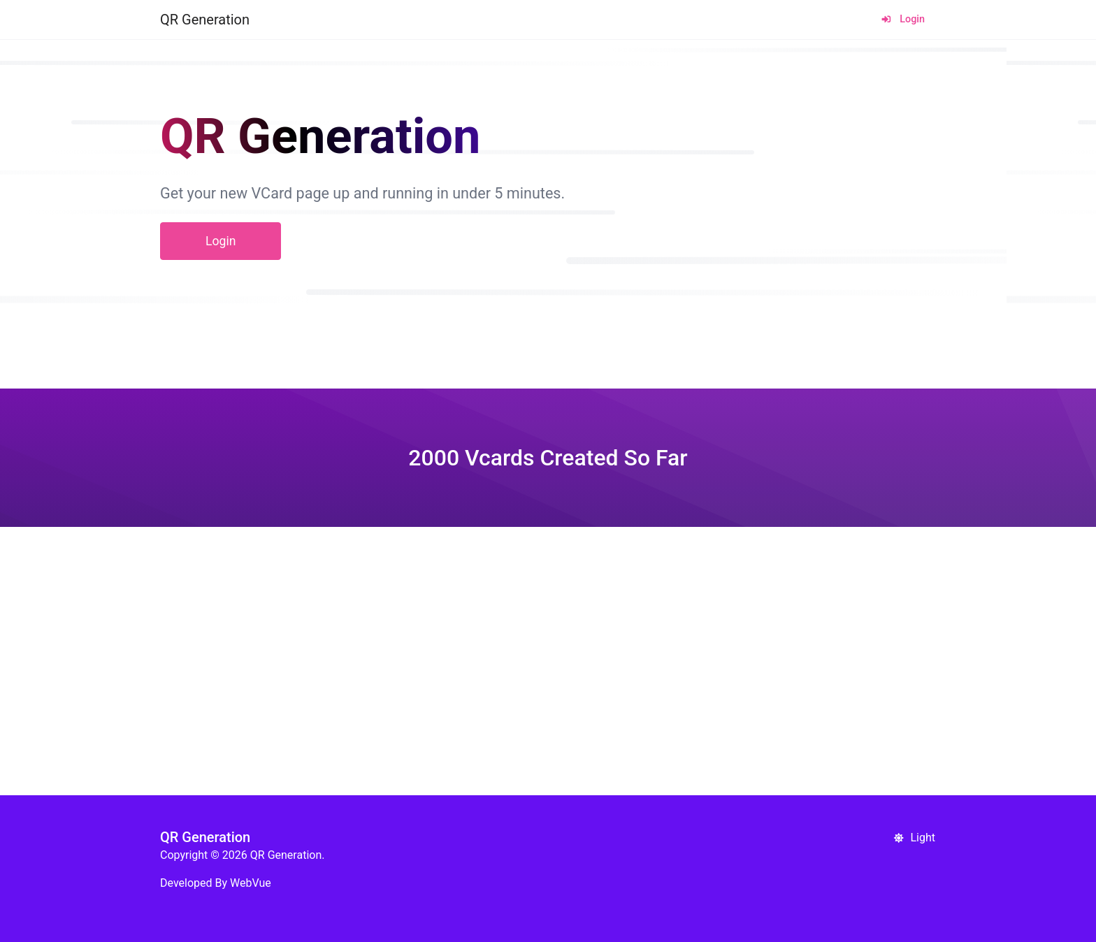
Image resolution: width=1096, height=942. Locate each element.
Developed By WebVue (215, 883)
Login (903, 19)
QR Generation (205, 19)
